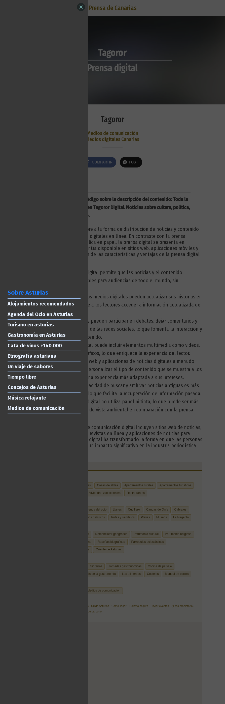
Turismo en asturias (31, 325)
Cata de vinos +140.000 (35, 346)
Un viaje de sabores (30, 366)
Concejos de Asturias (32, 387)
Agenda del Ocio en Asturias (40, 314)
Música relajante (27, 398)
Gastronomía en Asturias (37, 335)
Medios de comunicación (36, 408)
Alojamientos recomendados (41, 304)
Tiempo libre (22, 377)
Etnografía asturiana (32, 356)
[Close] (81, 7)
